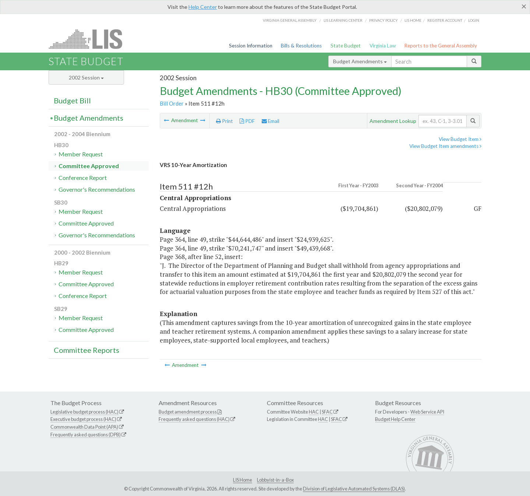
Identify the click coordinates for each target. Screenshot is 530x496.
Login (473, 20)
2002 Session (86, 77)
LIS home (412, 20)
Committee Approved (89, 165)
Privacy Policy (383, 20)
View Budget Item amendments (445, 146)
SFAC (327, 412)
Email (270, 121)
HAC (314, 412)
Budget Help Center (395, 419)
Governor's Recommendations (97, 189)
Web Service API (427, 412)
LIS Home (242, 480)
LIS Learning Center (343, 20)
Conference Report (83, 177)
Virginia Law (383, 46)
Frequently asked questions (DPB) (85, 434)
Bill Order (172, 103)
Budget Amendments (360, 61)
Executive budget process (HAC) (83, 419)
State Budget (346, 46)
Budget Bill (72, 100)
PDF (247, 121)
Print (224, 121)
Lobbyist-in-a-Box (275, 480)
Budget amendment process (188, 412)
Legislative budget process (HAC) (84, 412)
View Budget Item (460, 139)
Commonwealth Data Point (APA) (84, 427)
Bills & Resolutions (301, 46)
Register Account (444, 20)
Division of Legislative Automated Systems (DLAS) (354, 489)
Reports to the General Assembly (440, 46)
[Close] (524, 6)
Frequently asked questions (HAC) (194, 419)
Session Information (250, 46)
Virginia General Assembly (290, 20)
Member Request (81, 153)
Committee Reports (86, 350)
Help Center (202, 7)
